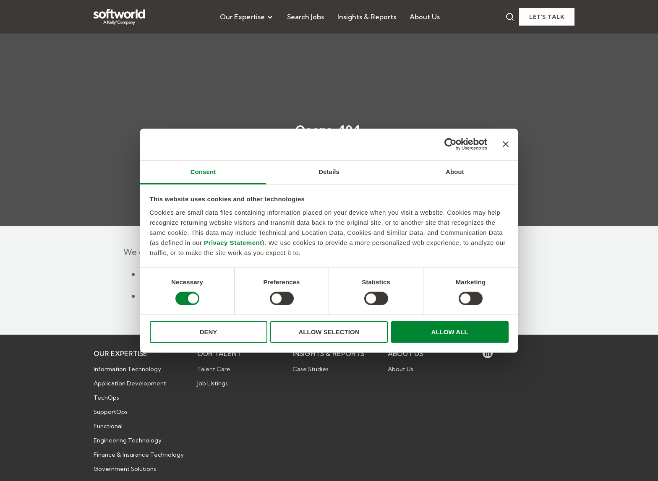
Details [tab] (329, 171)
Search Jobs (305, 17)
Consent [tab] (203, 171)
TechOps (106, 397)
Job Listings (212, 383)
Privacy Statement (233, 242)
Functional (108, 426)
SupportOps (111, 412)
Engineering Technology (128, 440)
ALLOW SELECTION (329, 331)
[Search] (510, 17)
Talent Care (213, 369)
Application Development (130, 383)
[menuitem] (247, 17)
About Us (425, 17)
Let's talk (546, 17)
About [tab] (455, 171)
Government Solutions (125, 469)
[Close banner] (506, 144)
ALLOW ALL (449, 331)
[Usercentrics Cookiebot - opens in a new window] (450, 144)
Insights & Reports (366, 17)
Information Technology (127, 369)
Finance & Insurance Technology (139, 454)
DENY (208, 331)
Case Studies (310, 369)
